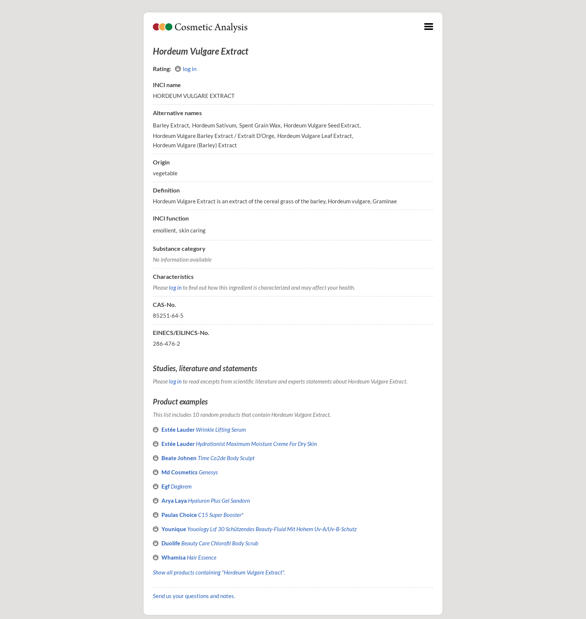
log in (186, 69)
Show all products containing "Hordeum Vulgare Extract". (219, 572)
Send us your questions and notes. (194, 595)
